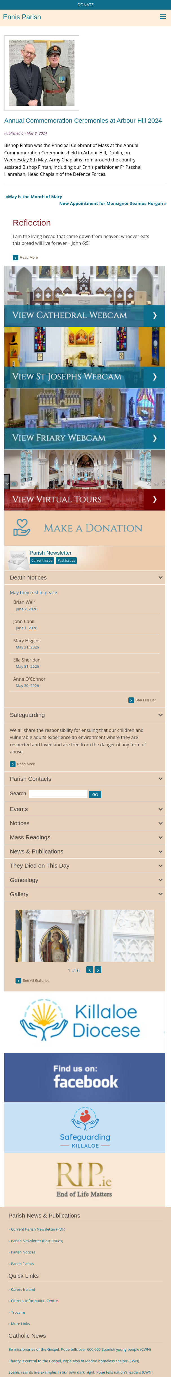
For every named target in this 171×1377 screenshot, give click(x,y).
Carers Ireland (23, 1289)
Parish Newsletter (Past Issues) (37, 1241)
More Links (20, 1324)
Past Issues (66, 560)
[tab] (84, 577)
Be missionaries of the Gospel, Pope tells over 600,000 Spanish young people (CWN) (79, 1349)
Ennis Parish (22, 17)
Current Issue (41, 560)
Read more (29, 257)
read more (26, 764)
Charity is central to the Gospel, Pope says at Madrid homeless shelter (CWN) (73, 1360)
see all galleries (36, 980)
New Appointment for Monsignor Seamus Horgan (111, 203)
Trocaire (18, 1312)
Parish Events (22, 1264)
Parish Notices (23, 1252)
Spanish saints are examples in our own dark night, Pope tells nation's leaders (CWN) (80, 1372)
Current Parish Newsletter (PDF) (38, 1229)
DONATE (85, 4)
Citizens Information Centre (34, 1301)
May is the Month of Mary (35, 196)
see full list (145, 700)
